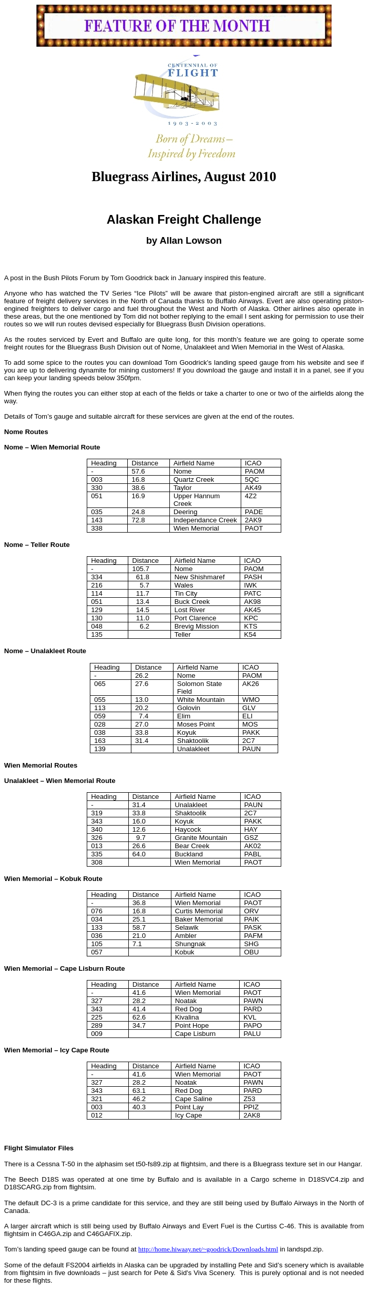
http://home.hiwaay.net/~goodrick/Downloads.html (208, 1249)
